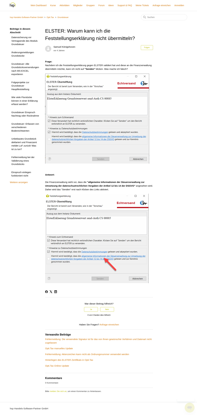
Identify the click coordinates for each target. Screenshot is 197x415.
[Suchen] (164, 17)
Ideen (111, 5)
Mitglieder (78, 5)
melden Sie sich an (58, 391)
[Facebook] (46, 291)
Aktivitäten (65, 5)
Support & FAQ (124, 5)
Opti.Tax (50, 17)
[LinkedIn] (55, 291)
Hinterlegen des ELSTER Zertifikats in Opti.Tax (69, 360)
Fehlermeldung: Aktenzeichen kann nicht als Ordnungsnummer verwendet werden (87, 354)
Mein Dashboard (38, 5)
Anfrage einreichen (162, 5)
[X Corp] (51, 291)
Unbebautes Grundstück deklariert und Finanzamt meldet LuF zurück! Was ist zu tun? (24, 143)
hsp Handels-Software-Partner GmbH (26, 17)
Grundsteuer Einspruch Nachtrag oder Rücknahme (25, 114)
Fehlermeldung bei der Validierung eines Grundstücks (22, 160)
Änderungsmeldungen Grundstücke (22, 54)
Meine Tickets (142, 5)
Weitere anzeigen (19, 182)
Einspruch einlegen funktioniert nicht (21, 174)
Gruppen (90, 5)
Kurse (53, 5)
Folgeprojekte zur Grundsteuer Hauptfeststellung (20, 86)
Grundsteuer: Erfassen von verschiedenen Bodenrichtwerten (25, 127)
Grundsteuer (62, 17)
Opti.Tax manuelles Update (59, 348)
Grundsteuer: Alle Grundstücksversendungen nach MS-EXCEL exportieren (25, 69)
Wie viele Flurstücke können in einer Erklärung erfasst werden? (24, 100)
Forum (101, 5)
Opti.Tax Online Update (57, 365)
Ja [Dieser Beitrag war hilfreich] (91, 309)
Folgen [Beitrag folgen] (147, 47)
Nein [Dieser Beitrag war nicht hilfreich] (107, 309)
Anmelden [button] (179, 5)
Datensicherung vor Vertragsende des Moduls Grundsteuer (24, 40)
